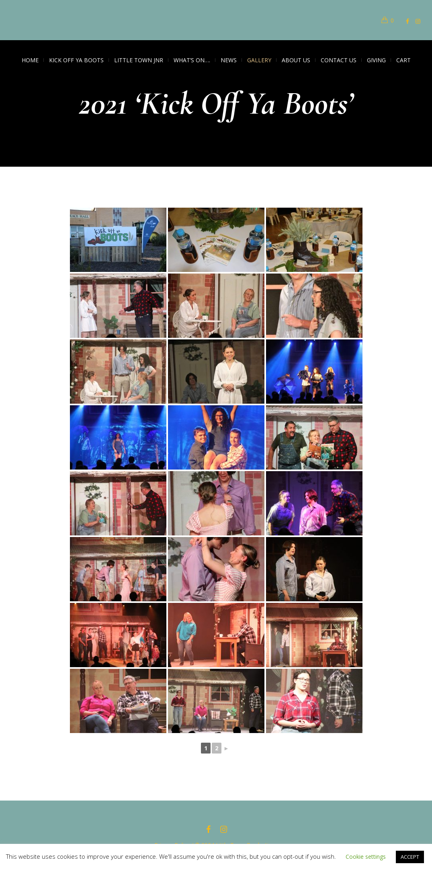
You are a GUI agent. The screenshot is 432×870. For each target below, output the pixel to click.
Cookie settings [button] (366, 856)
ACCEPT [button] (410, 856)
